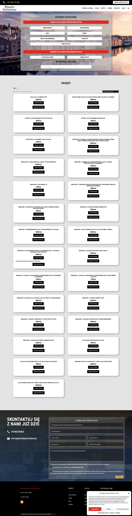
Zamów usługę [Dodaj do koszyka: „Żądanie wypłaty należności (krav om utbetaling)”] (93, 367)
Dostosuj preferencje (123, 509)
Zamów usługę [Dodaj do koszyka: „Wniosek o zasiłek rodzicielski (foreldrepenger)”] (93, 324)
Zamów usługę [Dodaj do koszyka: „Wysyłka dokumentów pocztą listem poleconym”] (38, 367)
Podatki (84, 38)
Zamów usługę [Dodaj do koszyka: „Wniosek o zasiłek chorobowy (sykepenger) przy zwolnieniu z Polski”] (93, 282)
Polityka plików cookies (103, 512)
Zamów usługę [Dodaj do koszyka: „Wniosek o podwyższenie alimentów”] (93, 212)
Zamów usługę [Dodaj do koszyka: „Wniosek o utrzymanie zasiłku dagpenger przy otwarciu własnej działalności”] (38, 257)
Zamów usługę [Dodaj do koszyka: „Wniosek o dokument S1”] (38, 190)
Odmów (108, 509)
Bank (84, 33)
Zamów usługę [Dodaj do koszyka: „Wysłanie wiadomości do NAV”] (93, 346)
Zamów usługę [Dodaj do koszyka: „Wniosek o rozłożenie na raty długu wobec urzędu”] (93, 235)
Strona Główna (87, 8)
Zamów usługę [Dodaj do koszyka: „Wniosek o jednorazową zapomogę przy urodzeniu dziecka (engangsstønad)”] (93, 191)
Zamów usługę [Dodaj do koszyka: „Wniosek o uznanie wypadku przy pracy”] (93, 256)
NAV (47, 33)
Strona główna (72, 495)
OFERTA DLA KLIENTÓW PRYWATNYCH (66, 22)
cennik (109, 8)
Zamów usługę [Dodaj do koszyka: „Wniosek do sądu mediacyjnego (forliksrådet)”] (38, 167)
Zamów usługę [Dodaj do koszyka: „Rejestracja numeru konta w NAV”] (38, 145)
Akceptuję (95, 509)
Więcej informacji (38, 107)
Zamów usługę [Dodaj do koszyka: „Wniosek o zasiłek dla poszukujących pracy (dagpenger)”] (38, 303)
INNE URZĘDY (47, 27)
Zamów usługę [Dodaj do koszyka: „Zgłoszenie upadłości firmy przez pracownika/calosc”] (38, 388)
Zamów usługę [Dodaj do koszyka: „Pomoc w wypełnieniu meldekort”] (93, 124)
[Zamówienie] (110, 92)
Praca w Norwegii (47, 38)
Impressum (117, 512)
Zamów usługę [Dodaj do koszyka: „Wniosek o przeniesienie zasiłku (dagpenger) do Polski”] (38, 235)
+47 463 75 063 (13, 2)
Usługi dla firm (47, 57)
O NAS (97, 8)
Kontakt (117, 8)
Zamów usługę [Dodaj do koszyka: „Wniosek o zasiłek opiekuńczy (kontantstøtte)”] (38, 324)
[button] (128, 493)
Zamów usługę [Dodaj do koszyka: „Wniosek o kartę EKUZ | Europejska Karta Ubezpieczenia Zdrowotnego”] (38, 214)
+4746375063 (17, 431)
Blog (123, 8)
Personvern (111, 512)
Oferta (103, 8)
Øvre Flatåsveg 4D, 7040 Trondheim (30, 488)
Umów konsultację (121, 2)
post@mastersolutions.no (24, 438)
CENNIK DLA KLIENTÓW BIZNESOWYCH (66, 51)
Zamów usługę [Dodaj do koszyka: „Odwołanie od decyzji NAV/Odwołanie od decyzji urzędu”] (93, 102)
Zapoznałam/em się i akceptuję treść (67, 467)
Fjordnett (54, 514)
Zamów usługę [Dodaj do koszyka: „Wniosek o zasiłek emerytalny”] (93, 303)
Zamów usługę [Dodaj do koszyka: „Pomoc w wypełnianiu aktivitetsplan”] (38, 124)
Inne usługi (66, 43)
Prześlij (119, 476)
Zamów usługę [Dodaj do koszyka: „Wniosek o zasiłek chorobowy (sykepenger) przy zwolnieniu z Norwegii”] (38, 282)
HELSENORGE (84, 27)
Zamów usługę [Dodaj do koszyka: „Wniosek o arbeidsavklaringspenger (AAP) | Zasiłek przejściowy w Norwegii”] (93, 169)
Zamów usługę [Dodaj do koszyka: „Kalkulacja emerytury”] (38, 102)
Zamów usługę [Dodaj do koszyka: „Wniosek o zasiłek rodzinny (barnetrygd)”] (38, 346)
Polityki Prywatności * (78, 467)
